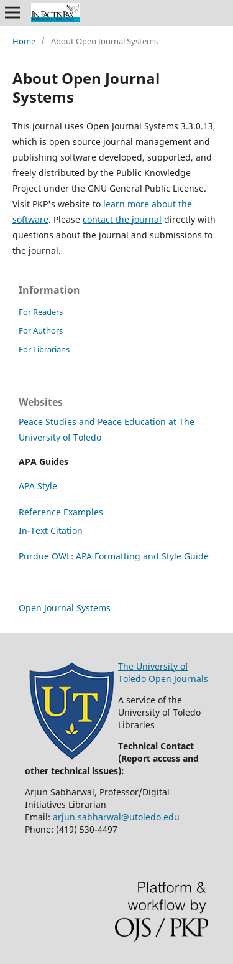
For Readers (41, 311)
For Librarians (44, 349)
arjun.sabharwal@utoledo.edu (116, 817)
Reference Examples (61, 512)
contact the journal (122, 219)
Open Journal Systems (65, 608)
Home (23, 41)
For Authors (41, 330)
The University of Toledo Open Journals (163, 672)
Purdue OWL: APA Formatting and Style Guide (114, 556)
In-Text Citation (51, 530)
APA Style (38, 486)
